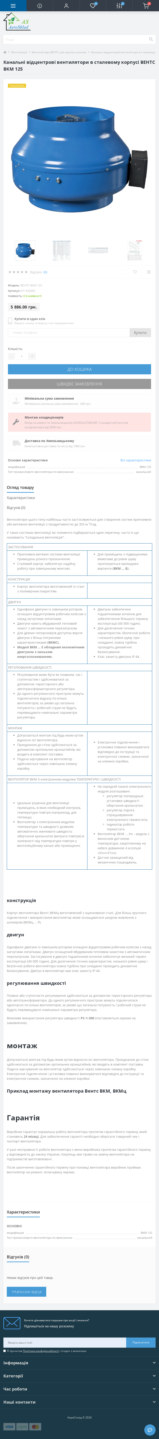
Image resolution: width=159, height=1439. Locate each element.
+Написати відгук (26, 1291)
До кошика (79, 369)
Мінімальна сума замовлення (49, 398)
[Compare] (149, 272)
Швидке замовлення (79, 384)
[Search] (151, 39)
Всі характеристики (135, 460)
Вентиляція (19, 52)
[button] (66, 5)
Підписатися (140, 1342)
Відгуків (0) (16, 507)
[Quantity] (21, 356)
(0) (45, 272)
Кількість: (15, 349)
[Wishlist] (135, 272)
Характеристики (21, 497)
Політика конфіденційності (41, 1351)
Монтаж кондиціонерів (44, 417)
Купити (140, 332)
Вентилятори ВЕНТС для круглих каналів (59, 52)
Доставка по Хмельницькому (49, 441)
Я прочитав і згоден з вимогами (47, 1351)
